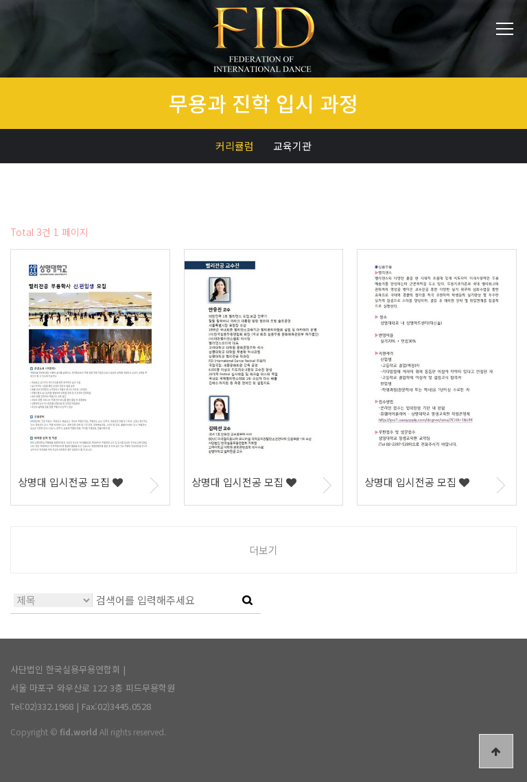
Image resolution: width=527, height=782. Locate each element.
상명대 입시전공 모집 (70, 482)
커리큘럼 (234, 146)
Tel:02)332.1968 (41, 706)
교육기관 (292, 146)
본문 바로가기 (0, 0)
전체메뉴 (504, 29)
